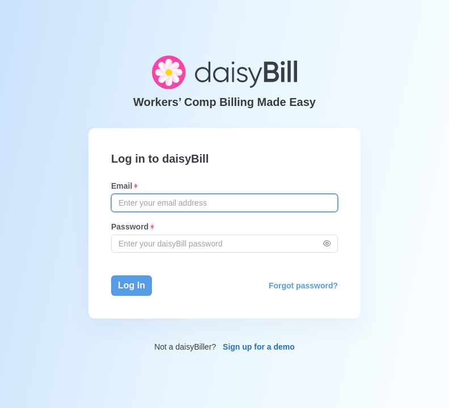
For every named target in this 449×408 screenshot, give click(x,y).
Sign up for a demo (259, 346)
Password (130, 226)
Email (121, 185)
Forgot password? (303, 285)
